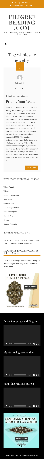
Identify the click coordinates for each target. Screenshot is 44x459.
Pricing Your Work (20, 101)
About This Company (11, 195)
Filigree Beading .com (22, 22)
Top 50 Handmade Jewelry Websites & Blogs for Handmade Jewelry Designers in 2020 (22, 263)
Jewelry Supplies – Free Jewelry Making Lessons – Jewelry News (22, 33)
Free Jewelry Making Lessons (18, 96)
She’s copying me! (10, 212)
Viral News (23, 455)
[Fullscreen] (37, 344)
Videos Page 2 (9, 187)
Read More (31, 167)
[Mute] (34, 344)
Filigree (6, 220)
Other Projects (9, 203)
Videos (6, 191)
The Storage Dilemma (12, 207)
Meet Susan (8, 199)
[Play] (6, 344)
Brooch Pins (8, 216)
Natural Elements (10, 224)
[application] (22, 335)
